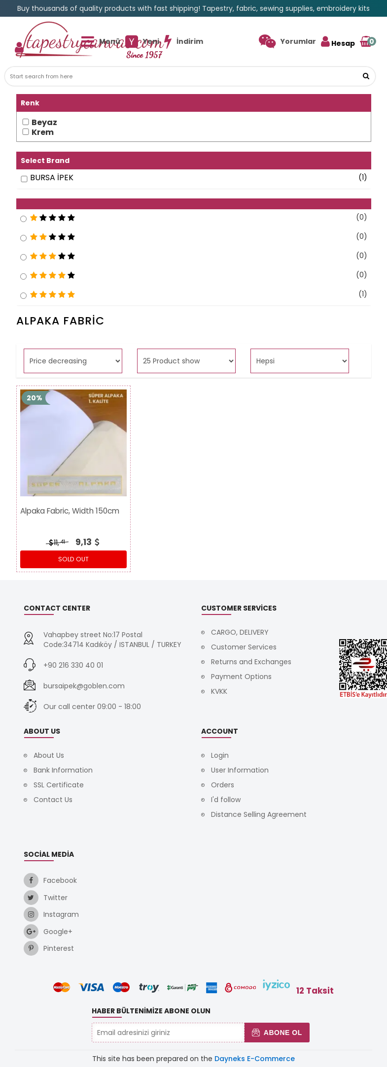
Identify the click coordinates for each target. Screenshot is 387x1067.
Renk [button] (30, 103)
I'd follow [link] (226, 800)
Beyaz (44, 123)
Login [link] (220, 755)
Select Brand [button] (45, 160)
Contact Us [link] (53, 800)
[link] (287, 41)
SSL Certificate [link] (59, 785)
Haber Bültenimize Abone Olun (151, 1011)
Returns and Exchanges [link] (251, 662)
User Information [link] (240, 770)
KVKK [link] (219, 691)
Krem (43, 132)
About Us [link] (49, 755)
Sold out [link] (73, 559)
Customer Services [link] (244, 647)
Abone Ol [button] (277, 1032)
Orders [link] (222, 785)
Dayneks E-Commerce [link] (254, 1059)
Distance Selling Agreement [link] (259, 814)
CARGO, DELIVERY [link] (240, 632)
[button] (366, 76)
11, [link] (56, 542)
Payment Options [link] (241, 676)
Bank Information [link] (63, 770)
